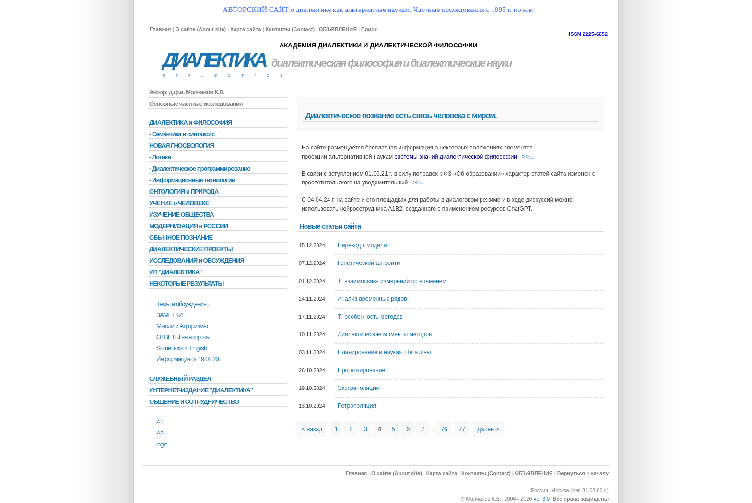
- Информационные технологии (192, 179)
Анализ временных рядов (372, 299)
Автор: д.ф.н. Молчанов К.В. (186, 92)
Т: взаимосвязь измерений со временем (392, 281)
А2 (159, 433)
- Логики (160, 156)
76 (444, 429)
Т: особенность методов (370, 316)
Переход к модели (362, 245)
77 (462, 429)
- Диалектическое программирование (199, 168)
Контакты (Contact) (290, 29)
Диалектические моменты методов (385, 334)
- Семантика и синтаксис (181, 133)
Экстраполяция (358, 388)
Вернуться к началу (583, 473)
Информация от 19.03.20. (188, 359)
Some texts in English (181, 348)
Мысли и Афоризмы (182, 326)
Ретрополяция (357, 405)
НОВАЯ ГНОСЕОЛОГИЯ (181, 145)
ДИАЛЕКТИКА (214, 60)
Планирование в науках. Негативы (384, 352)
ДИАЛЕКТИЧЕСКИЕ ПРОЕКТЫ (191, 248)
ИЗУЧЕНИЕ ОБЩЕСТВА (181, 214)
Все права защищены (580, 499)
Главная (160, 29)
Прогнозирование (361, 370)
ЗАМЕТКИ (169, 315)
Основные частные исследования (196, 103)
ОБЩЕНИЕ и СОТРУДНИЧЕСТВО (194, 401)
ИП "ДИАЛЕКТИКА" (175, 271)
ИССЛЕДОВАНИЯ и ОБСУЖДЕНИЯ (196, 260)
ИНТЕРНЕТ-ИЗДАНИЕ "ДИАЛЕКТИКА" (201, 390)
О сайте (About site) (200, 29)
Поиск (369, 29)
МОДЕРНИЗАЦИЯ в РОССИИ (188, 225)
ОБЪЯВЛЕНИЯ (338, 29)
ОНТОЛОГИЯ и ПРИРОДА (183, 191)
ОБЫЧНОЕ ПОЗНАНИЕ (180, 237)
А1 (159, 422)
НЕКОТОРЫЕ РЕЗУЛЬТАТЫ (186, 283)
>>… (418, 182)
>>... (527, 156)
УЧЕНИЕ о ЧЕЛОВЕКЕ (179, 202)
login (161, 444)
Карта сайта (245, 29)
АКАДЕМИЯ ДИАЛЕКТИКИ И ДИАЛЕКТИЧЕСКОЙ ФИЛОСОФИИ (378, 45)
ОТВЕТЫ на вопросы (183, 337)
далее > (488, 429)
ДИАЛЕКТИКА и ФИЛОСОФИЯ (190, 122)
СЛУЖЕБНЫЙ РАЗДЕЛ (180, 378)
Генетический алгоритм (369, 263)
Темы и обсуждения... (183, 304)
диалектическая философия (336, 63)
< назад (312, 429)
